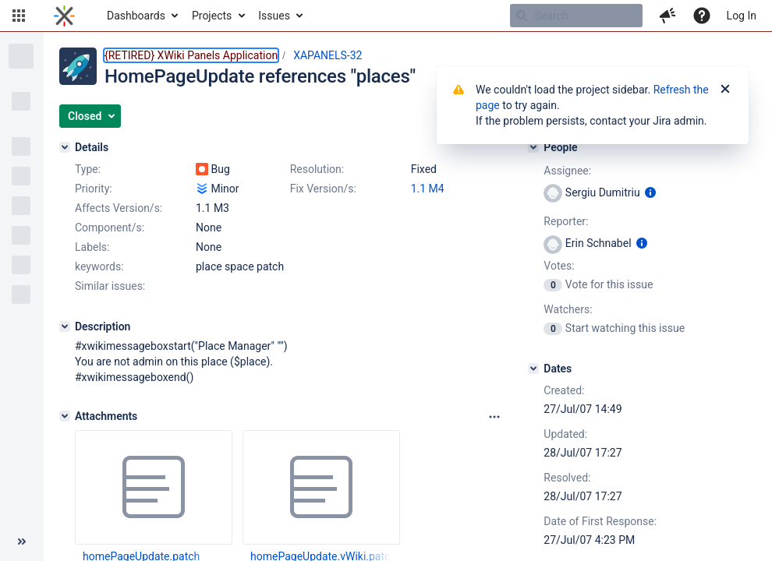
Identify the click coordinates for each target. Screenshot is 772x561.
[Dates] (533, 368)
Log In (741, 15)
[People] (533, 147)
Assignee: (567, 170)
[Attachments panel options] (494, 417)
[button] (19, 15)
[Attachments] (64, 416)
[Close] (725, 89)
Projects (212, 15)
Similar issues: (110, 286)
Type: (88, 169)
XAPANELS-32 (327, 55)
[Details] (64, 147)
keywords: (99, 266)
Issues (274, 15)
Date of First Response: (600, 521)
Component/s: (109, 227)
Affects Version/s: (118, 208)
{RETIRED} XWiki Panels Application (191, 55)
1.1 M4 (427, 188)
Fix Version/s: (323, 188)
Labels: (92, 247)
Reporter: (566, 221)
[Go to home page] (64, 15)
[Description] (64, 326)
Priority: (93, 188)
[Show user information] (650, 192)
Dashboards (136, 15)
